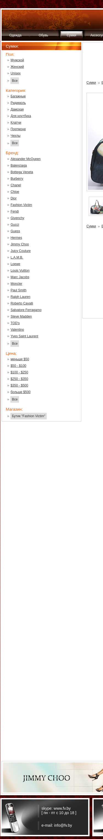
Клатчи (15, 122)
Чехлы (15, 136)
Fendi (14, 211)
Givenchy (17, 218)
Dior (13, 198)
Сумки (71, 35)
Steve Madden (21, 316)
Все (15, 81)
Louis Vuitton (19, 270)
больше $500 (20, 392)
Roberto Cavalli (21, 303)
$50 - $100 (18, 366)
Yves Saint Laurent (24, 336)
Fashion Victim (21, 205)
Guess (15, 231)
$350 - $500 (19, 385)
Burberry (16, 179)
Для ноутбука (20, 116)
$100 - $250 (19, 372)
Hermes (16, 238)
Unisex (15, 73)
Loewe (15, 264)
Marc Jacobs (19, 277)
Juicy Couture (20, 251)
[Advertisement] (41, 513)
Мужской (17, 60)
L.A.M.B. (16, 257)
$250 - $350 (19, 379)
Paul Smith (18, 290)
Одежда (15, 35)
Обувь (43, 35)
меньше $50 (19, 359)
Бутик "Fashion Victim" (28, 416)
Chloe (14, 192)
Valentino (17, 330)
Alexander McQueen (25, 159)
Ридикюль (18, 103)
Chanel (15, 185)
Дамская (17, 109)
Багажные (18, 96)
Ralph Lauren (20, 297)
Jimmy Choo (19, 244)
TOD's (15, 323)
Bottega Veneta (21, 172)
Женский (17, 67)
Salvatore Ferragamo (25, 310)
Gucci (14, 225)
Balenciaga (18, 165)
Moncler (16, 284)
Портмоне (18, 129)
